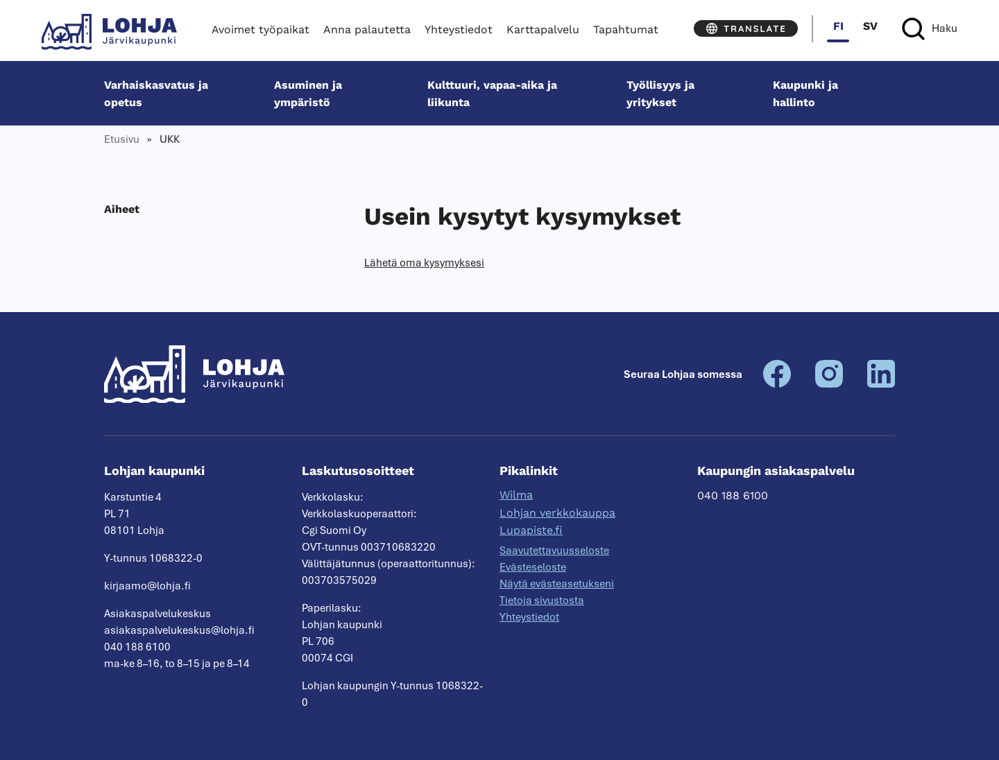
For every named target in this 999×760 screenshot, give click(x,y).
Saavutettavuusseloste (554, 551)
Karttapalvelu (542, 29)
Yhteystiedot (459, 29)
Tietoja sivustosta (542, 600)
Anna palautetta (367, 29)
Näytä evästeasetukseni (557, 584)
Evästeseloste (533, 567)
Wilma (516, 494)
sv (870, 26)
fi (838, 26)
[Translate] (746, 28)
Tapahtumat (625, 29)
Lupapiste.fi (531, 530)
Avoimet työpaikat (260, 29)
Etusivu (121, 139)
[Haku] (929, 28)
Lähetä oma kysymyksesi (424, 263)
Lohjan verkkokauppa (557, 512)
